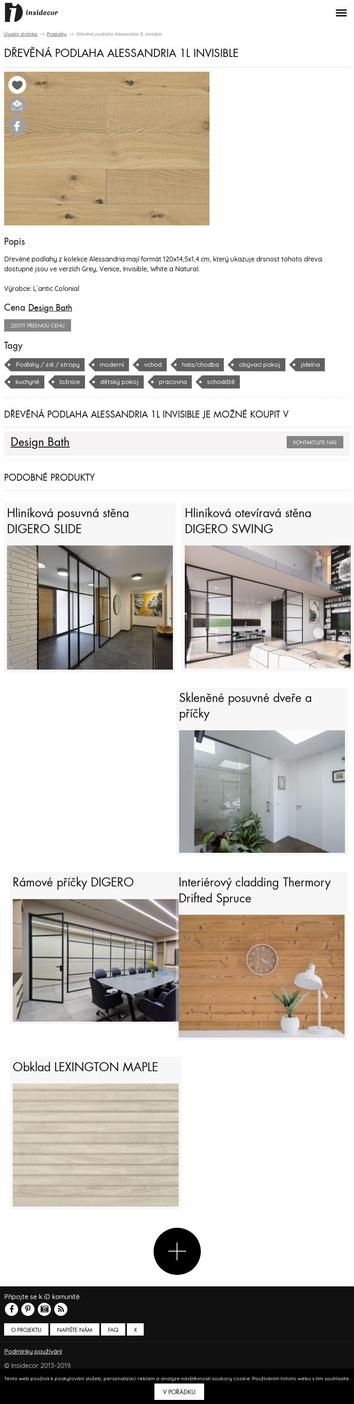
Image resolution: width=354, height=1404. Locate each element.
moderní (116, 364)
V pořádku (179, 1392)
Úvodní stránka (20, 34)
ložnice (71, 381)
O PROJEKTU (26, 1346)
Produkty (57, 34)
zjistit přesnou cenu (37, 325)
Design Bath (52, 307)
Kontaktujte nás (315, 442)
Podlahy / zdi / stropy (50, 364)
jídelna (323, 364)
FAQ (113, 1346)
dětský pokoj (122, 381)
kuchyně (28, 381)
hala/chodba (208, 364)
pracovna (178, 381)
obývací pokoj (270, 364)
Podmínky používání (34, 1367)
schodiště (227, 381)
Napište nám (74, 1346)
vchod (158, 364)
